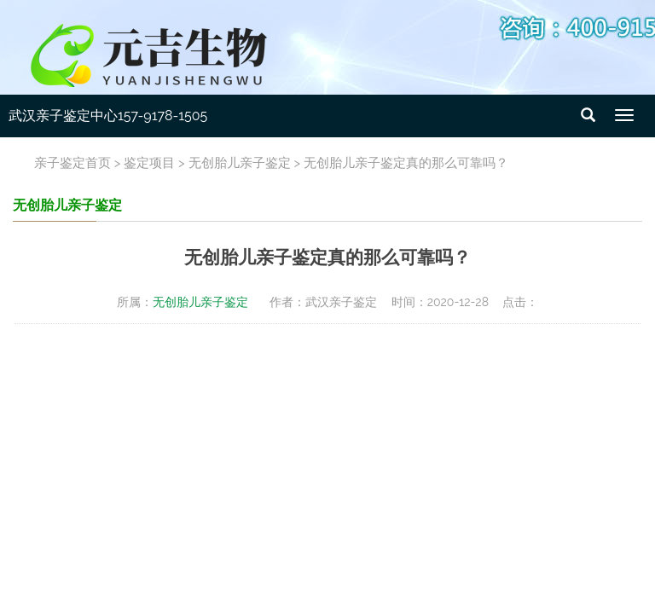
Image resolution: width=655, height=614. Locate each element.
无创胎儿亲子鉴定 (239, 163)
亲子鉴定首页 (72, 163)
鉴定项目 (149, 163)
